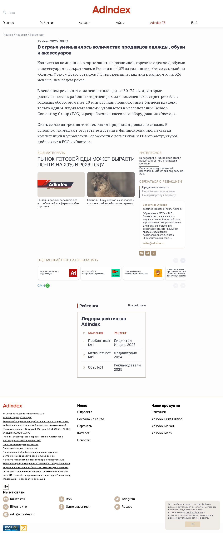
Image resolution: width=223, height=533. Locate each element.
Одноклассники (78, 506)
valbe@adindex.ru (153, 243)
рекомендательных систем (183, 517)
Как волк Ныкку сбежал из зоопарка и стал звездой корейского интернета (110, 202)
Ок (193, 524)
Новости (21, 34)
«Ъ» (154, 68)
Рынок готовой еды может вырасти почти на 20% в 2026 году (86, 162)
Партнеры (84, 426)
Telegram (128, 499)
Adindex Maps (161, 433)
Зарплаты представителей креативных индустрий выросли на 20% (161, 171)
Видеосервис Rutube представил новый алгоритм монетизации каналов (160, 161)
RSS (69, 499)
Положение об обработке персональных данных (30, 452)
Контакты (17, 499)
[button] (183, 260)
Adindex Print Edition (166, 419)
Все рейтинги (137, 305)
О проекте (84, 412)
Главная (8, 34)
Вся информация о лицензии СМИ (22, 440)
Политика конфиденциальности (20, 444)
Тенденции (37, 34)
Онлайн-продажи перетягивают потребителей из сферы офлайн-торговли (58, 203)
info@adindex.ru (22, 514)
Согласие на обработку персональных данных (29, 456)
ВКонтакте (18, 506)
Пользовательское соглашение (20, 448)
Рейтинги (158, 412)
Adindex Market (162, 426)
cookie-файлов (194, 512)
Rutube (127, 506)
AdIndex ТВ (158, 23)
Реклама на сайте (90, 419)
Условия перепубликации (17, 417)
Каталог (83, 433)
